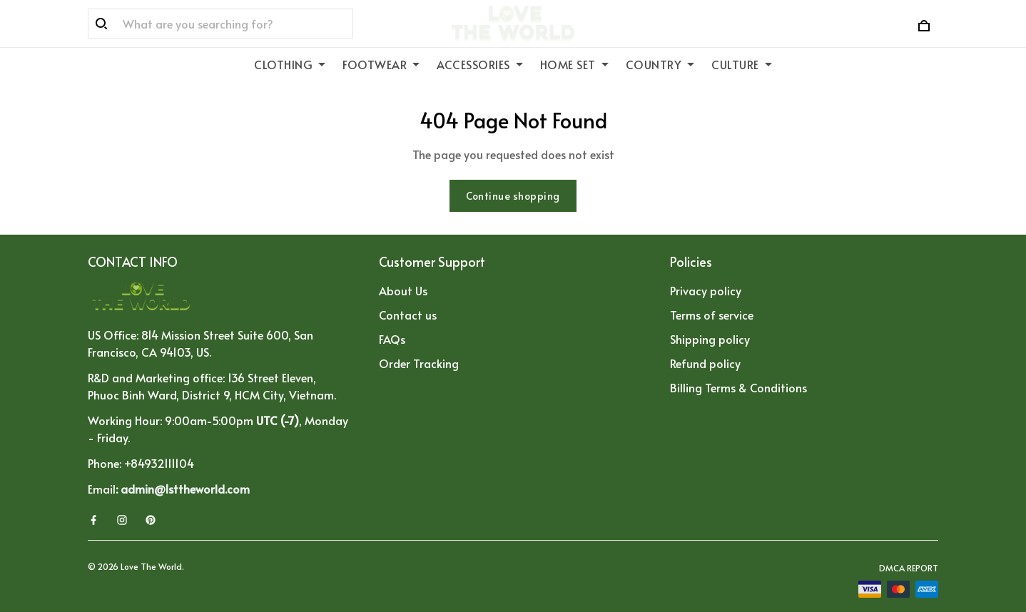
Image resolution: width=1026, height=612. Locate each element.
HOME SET (574, 64)
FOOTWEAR (381, 64)
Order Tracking (419, 363)
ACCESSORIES (480, 64)
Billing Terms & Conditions (738, 387)
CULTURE (741, 64)
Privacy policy (705, 290)
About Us (403, 290)
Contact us (408, 314)
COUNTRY (660, 64)
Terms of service (711, 314)
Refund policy (705, 363)
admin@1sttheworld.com (185, 488)
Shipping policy (710, 339)
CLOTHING (289, 64)
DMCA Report (908, 567)
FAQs (392, 339)
